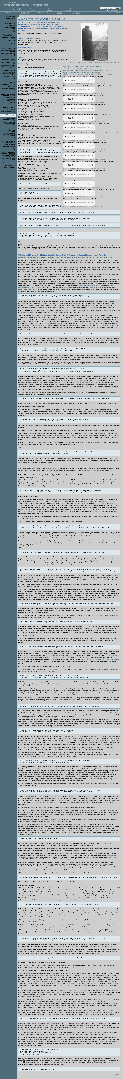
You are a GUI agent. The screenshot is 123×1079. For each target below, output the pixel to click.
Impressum (117, 12)
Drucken (116, 1074)
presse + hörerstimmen (60, 12)
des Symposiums (28, 380)
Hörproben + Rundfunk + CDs (51, 9)
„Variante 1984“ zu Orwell (66, 435)
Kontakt (111, 12)
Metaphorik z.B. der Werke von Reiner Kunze (90, 285)
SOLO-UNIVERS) (63, 501)
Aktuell (8, 12)
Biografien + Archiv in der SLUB (69, 9)
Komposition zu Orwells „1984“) (27, 289)
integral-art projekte (16, 9)
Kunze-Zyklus (50, 468)
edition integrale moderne (34, 9)
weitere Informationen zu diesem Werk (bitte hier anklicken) (41, 33)
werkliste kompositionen (77, 12)
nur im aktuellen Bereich (115, 10)
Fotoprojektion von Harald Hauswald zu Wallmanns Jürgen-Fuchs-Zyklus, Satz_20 (94, 62)
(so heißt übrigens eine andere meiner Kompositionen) (44, 769)
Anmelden (116, 3)
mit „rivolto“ (92, 287)
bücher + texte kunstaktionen (25, 12)
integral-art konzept (42, 12)
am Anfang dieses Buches (87, 382)
